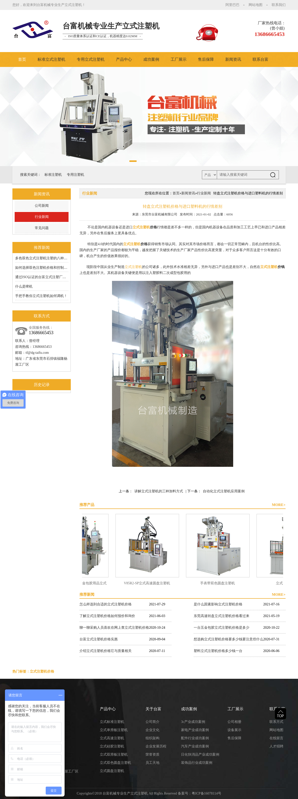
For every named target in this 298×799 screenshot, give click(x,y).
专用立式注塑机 (91, 59)
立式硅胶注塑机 (112, 746)
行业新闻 (42, 217)
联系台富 (260, 59)
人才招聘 (276, 746)
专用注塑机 (75, 175)
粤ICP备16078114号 (206, 793)
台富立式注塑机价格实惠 (98, 639)
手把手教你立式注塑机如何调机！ (41, 296)
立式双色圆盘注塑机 (115, 763)
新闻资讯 (233, 59)
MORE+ (279, 505)
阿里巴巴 (232, 5)
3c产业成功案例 (193, 722)
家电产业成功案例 (195, 730)
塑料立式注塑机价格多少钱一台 (218, 651)
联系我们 (279, 5)
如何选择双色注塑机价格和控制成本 (43, 267)
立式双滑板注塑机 (114, 754)
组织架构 (152, 738)
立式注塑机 (141, 227)
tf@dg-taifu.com (37, 353)
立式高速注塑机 (112, 738)
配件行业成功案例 (195, 738)
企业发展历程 (156, 746)
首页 (22, 59)
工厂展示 (178, 59)
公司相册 (234, 722)
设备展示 (234, 730)
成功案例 (151, 59)
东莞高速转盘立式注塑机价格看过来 (221, 616)
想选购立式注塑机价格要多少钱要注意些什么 (228, 639)
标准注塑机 (53, 175)
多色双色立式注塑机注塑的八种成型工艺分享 (50, 258)
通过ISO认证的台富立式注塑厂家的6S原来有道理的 (54, 277)
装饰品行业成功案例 (196, 763)
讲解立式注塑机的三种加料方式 (158, 491)
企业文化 (152, 730)
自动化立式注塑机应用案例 (224, 491)
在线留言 (276, 738)
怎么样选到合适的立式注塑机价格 (105, 604)
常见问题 (42, 228)
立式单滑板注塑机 (114, 730)
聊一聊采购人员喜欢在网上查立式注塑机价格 (114, 627)
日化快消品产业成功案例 (200, 754)
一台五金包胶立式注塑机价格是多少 (221, 627)
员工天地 (152, 763)
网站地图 (255, 5)
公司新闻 (42, 205)
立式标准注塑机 (112, 722)
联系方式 (276, 722)
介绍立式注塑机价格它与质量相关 (105, 651)
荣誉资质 (152, 754)
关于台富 (153, 709)
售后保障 (206, 59)
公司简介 (152, 722)
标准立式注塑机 (51, 59)
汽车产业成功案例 (195, 746)
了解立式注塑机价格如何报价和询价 (107, 616)
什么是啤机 (24, 286)
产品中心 (124, 59)
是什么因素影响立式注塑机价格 (218, 604)
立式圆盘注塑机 (112, 771)
